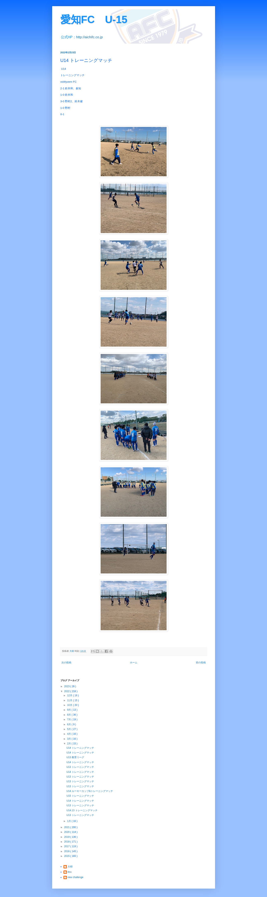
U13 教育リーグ (75, 757)
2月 (69, 743)
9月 (69, 709)
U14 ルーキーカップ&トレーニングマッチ (89, 791)
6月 (69, 724)
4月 (69, 733)
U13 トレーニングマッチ (80, 767)
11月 (70, 700)
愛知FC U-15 (93, 19)
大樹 (70, 866)
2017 (67, 846)
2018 (67, 841)
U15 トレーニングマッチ (80, 795)
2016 (67, 851)
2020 (67, 832)
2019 (67, 836)
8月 (69, 714)
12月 (70, 695)
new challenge (76, 877)
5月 (69, 729)
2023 (67, 686)
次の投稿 (66, 662)
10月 (70, 705)
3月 (69, 738)
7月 (69, 719)
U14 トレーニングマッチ (80, 747)
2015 (67, 856)
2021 (67, 827)
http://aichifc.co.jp (89, 37)
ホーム (133, 662)
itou (70, 871)
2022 (67, 691)
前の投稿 (201, 662)
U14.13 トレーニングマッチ (81, 810)
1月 (69, 821)
